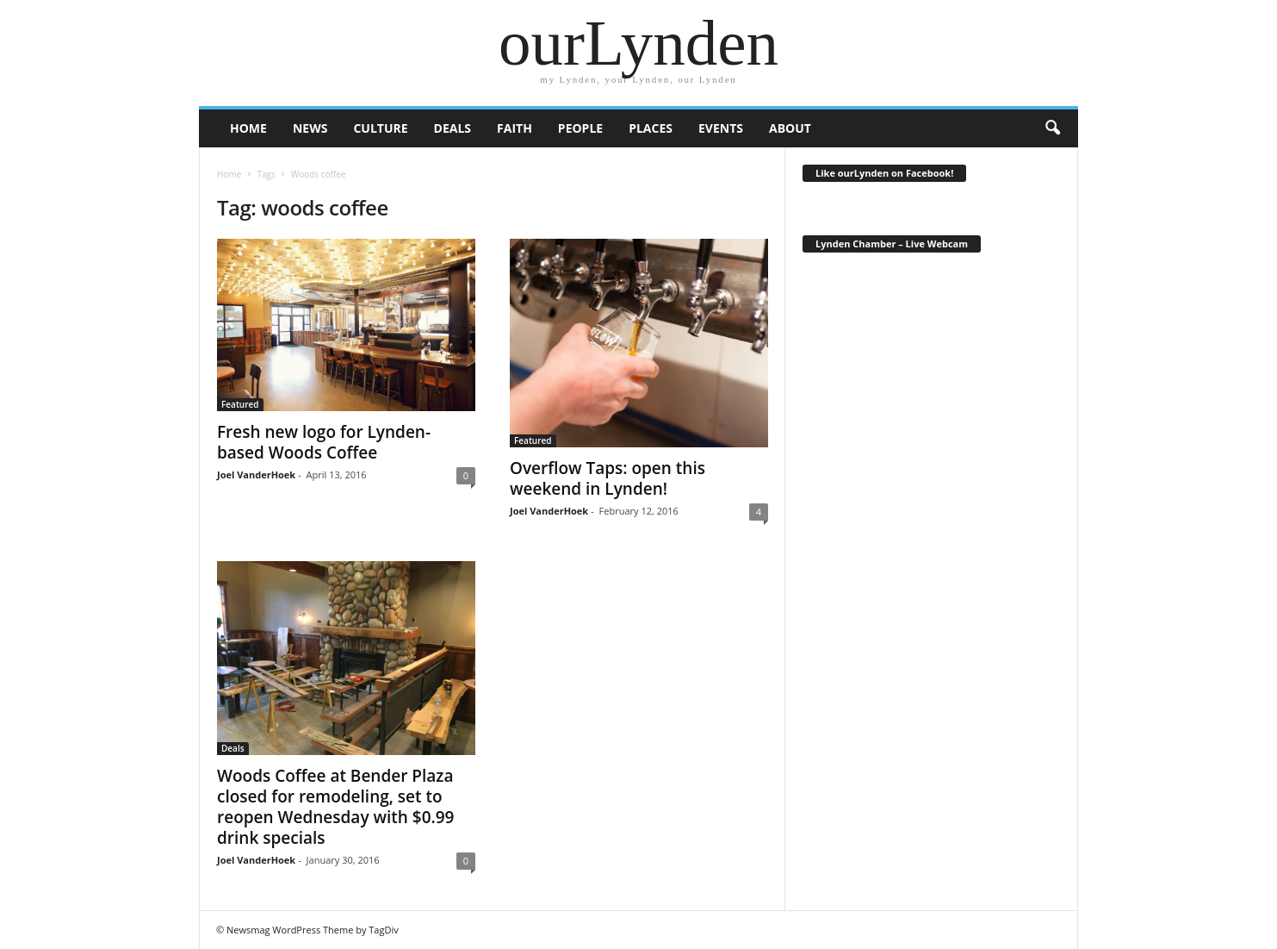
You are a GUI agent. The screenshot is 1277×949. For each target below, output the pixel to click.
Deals (452, 128)
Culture (380, 128)
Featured (240, 404)
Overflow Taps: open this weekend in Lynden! (607, 478)
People (580, 128)
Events (720, 128)
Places (651, 128)
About (790, 128)
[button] (1052, 128)
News (310, 128)
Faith (514, 128)
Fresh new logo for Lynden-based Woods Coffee (324, 442)
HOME (248, 128)
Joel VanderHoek (256, 474)
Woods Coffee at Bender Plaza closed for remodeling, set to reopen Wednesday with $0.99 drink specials (335, 807)
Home (229, 174)
